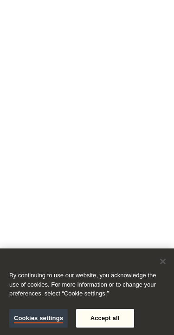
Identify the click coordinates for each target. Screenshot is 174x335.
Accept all (105, 318)
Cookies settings (38, 318)
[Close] (163, 261)
